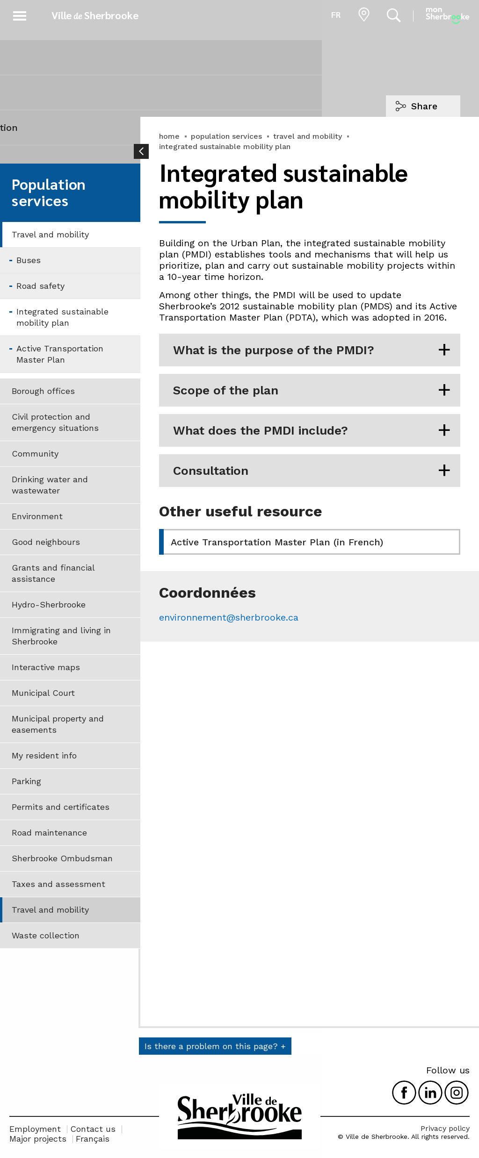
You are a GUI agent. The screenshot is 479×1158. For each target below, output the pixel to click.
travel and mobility (307, 136)
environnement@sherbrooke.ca (228, 617)
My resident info (44, 755)
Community (35, 453)
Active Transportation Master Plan (59, 354)
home (169, 136)
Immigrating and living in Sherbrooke (61, 635)
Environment (37, 516)
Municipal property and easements (58, 724)
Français (92, 1139)
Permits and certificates (60, 807)
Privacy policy (445, 1128)
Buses (28, 260)
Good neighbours (46, 542)
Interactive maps (46, 667)
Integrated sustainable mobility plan (62, 317)
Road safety (40, 286)
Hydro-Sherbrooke (49, 604)
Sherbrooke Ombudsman (62, 858)
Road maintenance (49, 832)
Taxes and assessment (58, 884)
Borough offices (43, 391)
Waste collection (46, 935)
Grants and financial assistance (53, 573)
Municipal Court (43, 693)
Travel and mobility (50, 234)
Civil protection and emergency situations (55, 422)
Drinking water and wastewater (50, 484)
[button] (19, 14)
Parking (26, 781)
